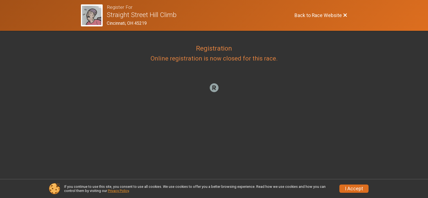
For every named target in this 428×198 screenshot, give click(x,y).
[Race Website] (94, 15)
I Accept (354, 188)
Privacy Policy (118, 191)
